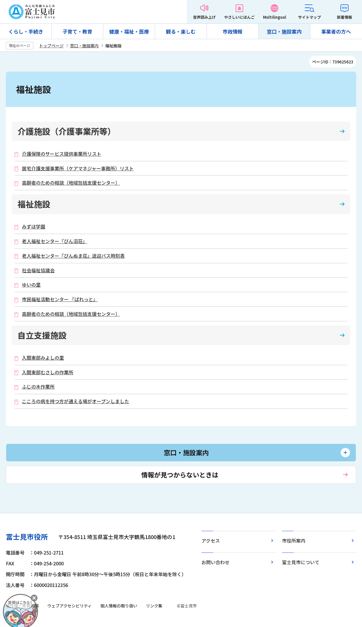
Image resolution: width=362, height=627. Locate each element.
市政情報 (233, 31)
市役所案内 (293, 540)
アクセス (210, 540)
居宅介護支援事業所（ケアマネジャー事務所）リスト (78, 168)
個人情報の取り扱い (118, 606)
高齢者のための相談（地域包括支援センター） (71, 183)
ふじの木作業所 (38, 387)
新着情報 (344, 17)
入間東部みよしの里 (43, 358)
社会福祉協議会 (38, 270)
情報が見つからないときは (179, 474)
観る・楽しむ (181, 31)
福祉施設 (34, 204)
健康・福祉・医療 (129, 31)
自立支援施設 (42, 335)
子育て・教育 (77, 31)
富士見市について (300, 562)
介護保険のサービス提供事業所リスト (61, 154)
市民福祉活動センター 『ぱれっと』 (60, 299)
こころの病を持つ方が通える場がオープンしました (75, 401)
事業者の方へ (336, 31)
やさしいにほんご (239, 17)
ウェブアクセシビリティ (69, 606)
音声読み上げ (204, 17)
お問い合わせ (215, 562)
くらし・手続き (25, 31)
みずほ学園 (33, 227)
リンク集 (154, 606)
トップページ (51, 46)
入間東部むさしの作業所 (47, 372)
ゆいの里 (31, 285)
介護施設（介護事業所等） (67, 131)
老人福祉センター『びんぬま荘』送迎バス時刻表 (73, 256)
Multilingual (274, 17)
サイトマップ (309, 17)
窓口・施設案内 (284, 31)
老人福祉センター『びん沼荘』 (54, 241)
